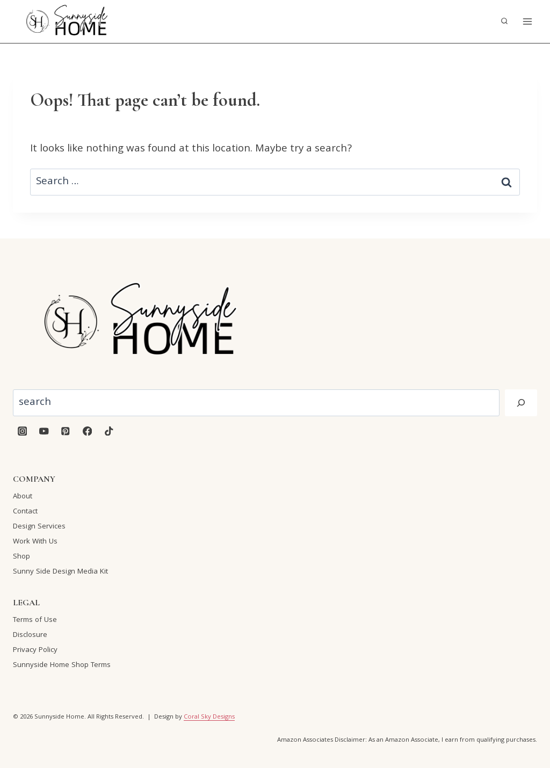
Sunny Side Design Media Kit (60, 572)
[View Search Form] (504, 21)
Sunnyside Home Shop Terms (62, 665)
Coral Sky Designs (209, 717)
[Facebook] (87, 431)
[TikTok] (108, 431)
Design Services (39, 527)
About (22, 497)
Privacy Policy (35, 650)
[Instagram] (22, 431)
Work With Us (35, 542)
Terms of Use (35, 620)
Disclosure (30, 635)
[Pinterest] (65, 431)
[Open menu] (527, 21)
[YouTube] (43, 431)
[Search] (521, 402)
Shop (21, 557)
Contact (25, 512)
